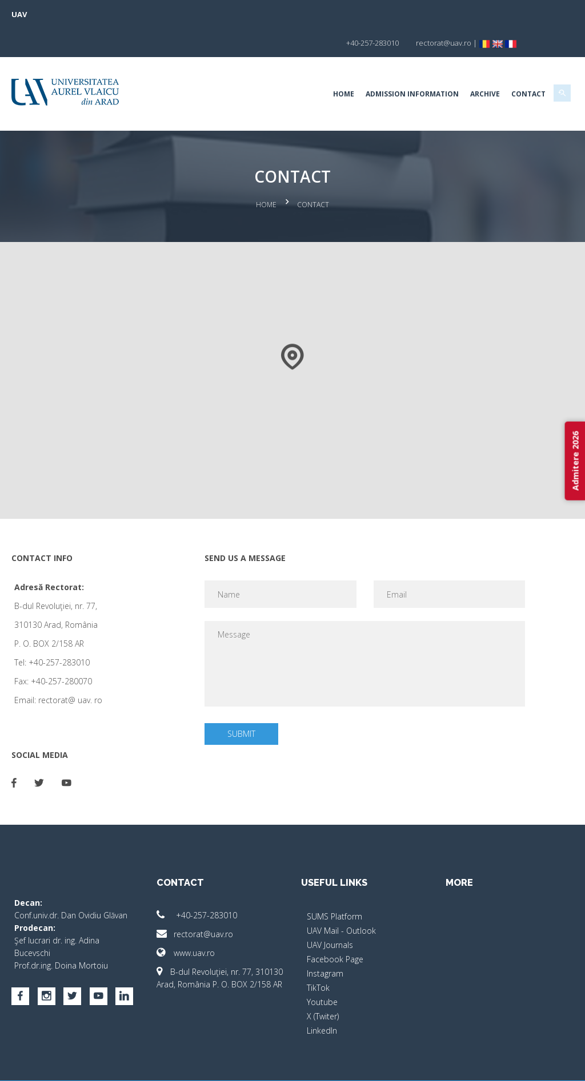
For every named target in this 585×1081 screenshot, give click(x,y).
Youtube (322, 969)
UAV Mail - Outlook (341, 898)
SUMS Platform (334, 883)
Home (331, 65)
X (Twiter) (323, 983)
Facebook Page (335, 926)
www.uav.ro (192, 920)
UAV (31, 14)
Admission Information (399, 65)
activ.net (548, 1064)
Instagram (325, 940)
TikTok (318, 955)
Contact (516, 65)
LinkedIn (322, 998)
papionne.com (500, 1064)
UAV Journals (330, 912)
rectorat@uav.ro (201, 901)
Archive (472, 65)
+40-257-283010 (203, 882)
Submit (245, 701)
